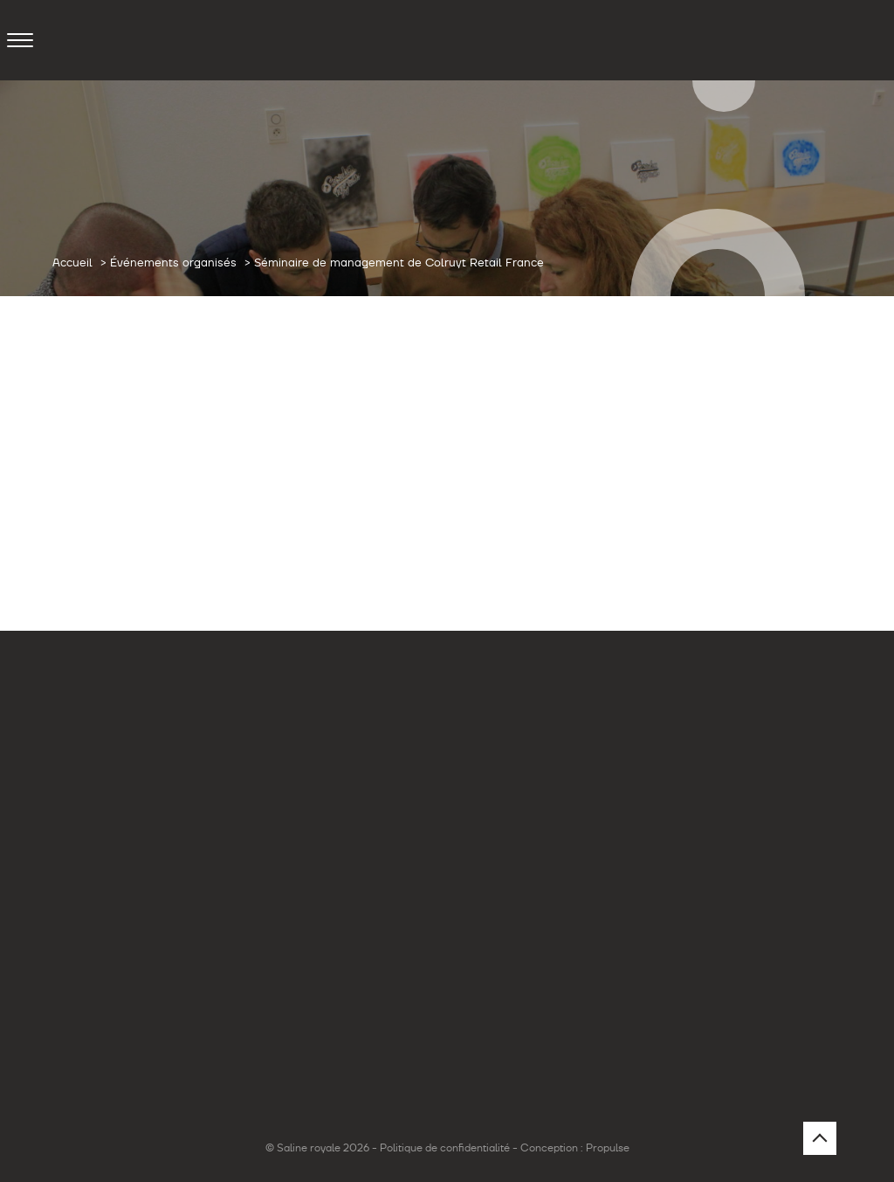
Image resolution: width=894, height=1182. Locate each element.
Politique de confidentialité (445, 1148)
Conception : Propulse (574, 1148)
